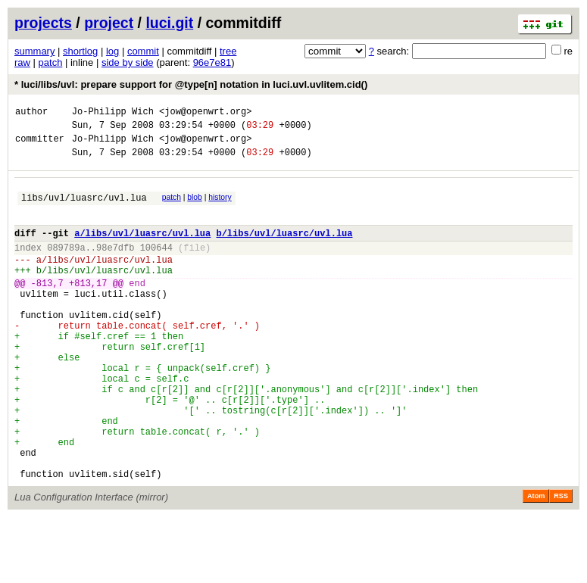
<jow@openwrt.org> (205, 113)
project (108, 22)
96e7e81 (212, 62)
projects (43, 22)
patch (51, 62)
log (112, 51)
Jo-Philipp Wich (113, 113)
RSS (561, 562)
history (219, 206)
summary (34, 51)
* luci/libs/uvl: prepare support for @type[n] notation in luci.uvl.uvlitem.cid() (190, 84)
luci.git (169, 22)
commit (143, 51)
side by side (127, 62)
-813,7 (47, 307)
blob (194, 206)
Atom (536, 562)
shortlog (80, 51)
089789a (66, 265)
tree (228, 51)
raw (22, 62)
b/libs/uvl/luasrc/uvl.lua (284, 248)
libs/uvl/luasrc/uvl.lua (84, 208)
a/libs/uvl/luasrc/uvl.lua (142, 248)
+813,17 (88, 307)
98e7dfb (115, 265)
